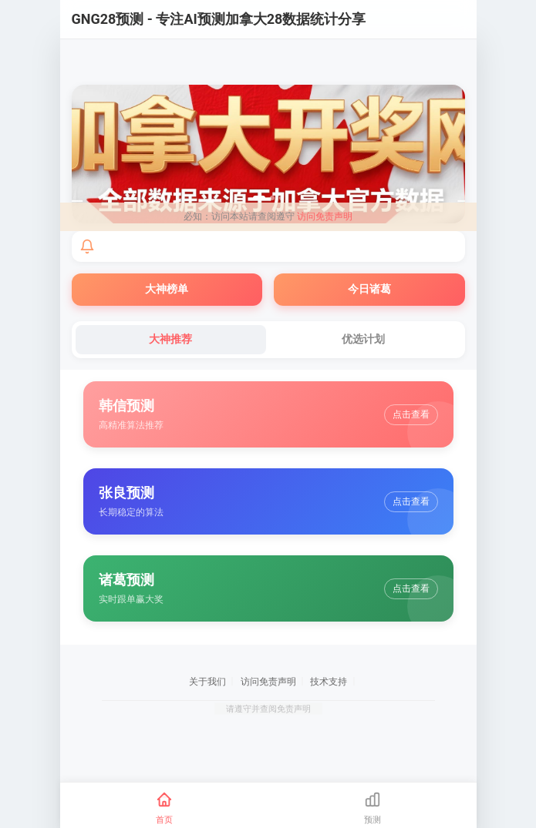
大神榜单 (166, 289)
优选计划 (363, 339)
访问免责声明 (324, 216)
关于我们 (207, 681)
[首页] (164, 808)
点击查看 (411, 414)
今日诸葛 (369, 289)
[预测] (372, 808)
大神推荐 (170, 339)
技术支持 (328, 681)
